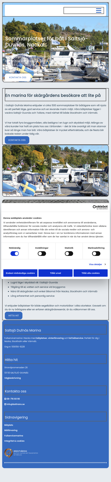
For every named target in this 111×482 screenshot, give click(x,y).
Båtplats (8, 425)
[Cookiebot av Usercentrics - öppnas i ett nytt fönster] (95, 207)
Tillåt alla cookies (91, 273)
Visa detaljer (95, 264)
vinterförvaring (56, 338)
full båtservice (76, 338)
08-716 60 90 (13, 398)
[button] (18, 77)
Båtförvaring (10, 430)
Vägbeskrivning (12, 378)
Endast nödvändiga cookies (20, 273)
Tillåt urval (55, 273)
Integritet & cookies (14, 440)
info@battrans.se (16, 404)
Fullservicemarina (13, 435)
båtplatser (41, 338)
